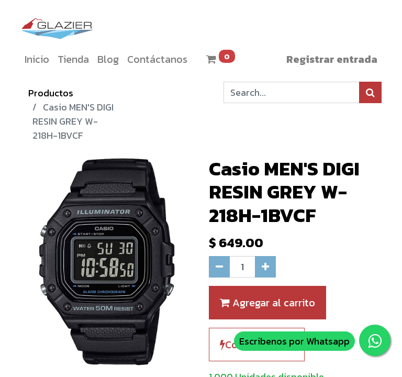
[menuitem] (36, 59)
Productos (50, 93)
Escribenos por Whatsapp (294, 341)
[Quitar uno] (219, 267)
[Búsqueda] (370, 92)
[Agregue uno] (265, 267)
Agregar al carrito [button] (267, 303)
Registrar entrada (331, 59)
